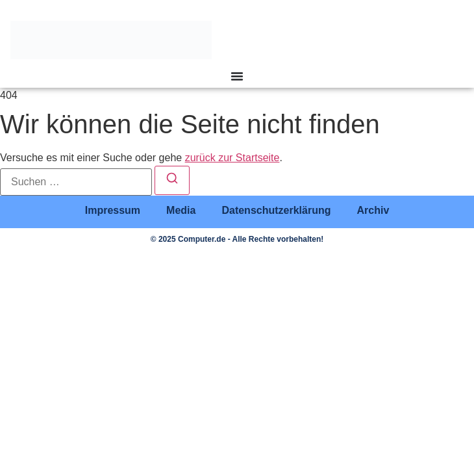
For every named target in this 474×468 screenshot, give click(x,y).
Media (180, 210)
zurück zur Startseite (232, 157)
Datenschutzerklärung (276, 210)
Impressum (112, 210)
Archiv (372, 210)
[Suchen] (172, 180)
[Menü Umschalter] (237, 76)
